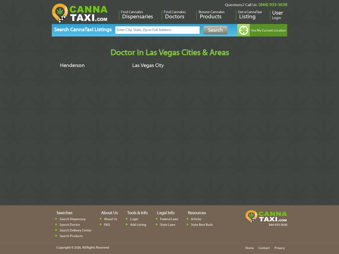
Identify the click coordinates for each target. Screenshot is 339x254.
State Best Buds (202, 225)
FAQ (107, 225)
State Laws (167, 225)
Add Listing (138, 225)
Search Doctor (70, 225)
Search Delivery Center (76, 230)
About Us (110, 219)
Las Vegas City (148, 65)
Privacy (279, 248)
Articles (196, 219)
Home (249, 248)
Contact (264, 248)
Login (134, 219)
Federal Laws (169, 219)
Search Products (71, 236)
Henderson (72, 65)
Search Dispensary (73, 219)
